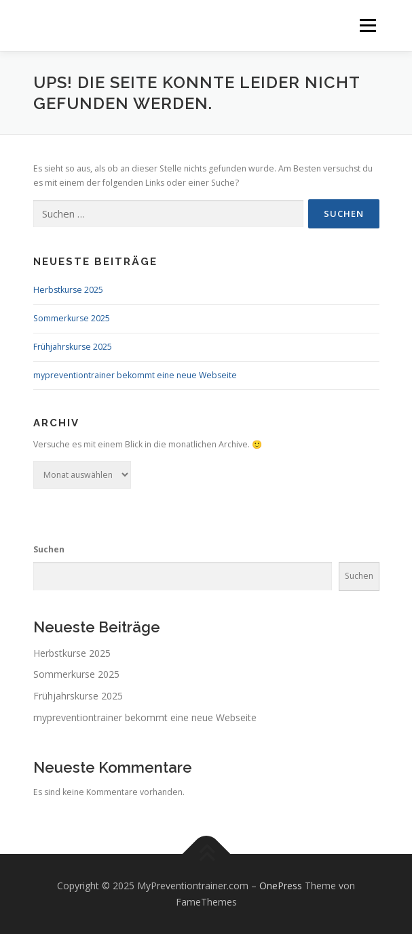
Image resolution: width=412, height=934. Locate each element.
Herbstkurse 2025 (68, 290)
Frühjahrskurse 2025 (72, 346)
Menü (367, 25)
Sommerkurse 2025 (71, 318)
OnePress (280, 885)
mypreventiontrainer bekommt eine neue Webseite (135, 375)
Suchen (48, 549)
